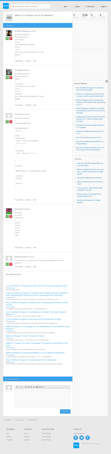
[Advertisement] (39, 192)
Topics (75, 6)
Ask (63, 6)
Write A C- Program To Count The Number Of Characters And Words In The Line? (36, 344)
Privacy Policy (46, 437)
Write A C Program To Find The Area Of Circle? (25, 336)
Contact (26, 437)
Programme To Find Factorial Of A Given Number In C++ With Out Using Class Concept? (90, 119)
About (26, 433)
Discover (89, 6)
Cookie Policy (46, 440)
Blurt (34, 61)
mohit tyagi (18, 70)
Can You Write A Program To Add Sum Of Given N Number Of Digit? (33, 319)
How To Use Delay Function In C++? (89, 138)
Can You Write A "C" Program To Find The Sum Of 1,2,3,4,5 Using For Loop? (36, 286)
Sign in (102, 6)
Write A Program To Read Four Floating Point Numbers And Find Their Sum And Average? (90, 111)
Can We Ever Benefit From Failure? (89, 178)
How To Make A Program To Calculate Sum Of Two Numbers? (31, 360)
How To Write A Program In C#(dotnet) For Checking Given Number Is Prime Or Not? (37, 303)
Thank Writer (19, 61)
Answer (65, 411)
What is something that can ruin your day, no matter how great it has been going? (90, 171)
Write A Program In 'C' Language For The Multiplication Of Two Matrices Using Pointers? (37, 327)
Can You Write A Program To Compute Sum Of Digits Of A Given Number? (36, 312)
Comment (28, 61)
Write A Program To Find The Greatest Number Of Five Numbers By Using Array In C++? (91, 102)
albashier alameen (21, 257)
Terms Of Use (46, 433)
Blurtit (6, 6)
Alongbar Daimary (21, 31)
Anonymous (19, 114)
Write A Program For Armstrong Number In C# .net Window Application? (35, 353)
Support (27, 440)
